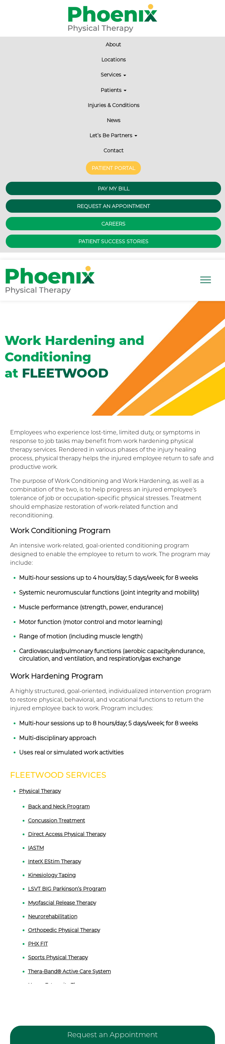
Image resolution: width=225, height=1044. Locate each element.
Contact (114, 150)
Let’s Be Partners (113, 135)
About (113, 44)
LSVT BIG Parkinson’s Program (67, 880)
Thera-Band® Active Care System (69, 962)
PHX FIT (38, 935)
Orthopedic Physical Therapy (64, 921)
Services (113, 74)
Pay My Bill (113, 180)
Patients (114, 90)
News (113, 120)
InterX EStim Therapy (54, 853)
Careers (113, 215)
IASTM (36, 839)
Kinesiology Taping (52, 866)
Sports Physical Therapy (58, 949)
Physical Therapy (40, 782)
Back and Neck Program (59, 798)
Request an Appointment (113, 197)
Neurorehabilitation (52, 907)
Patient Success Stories (113, 233)
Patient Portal (113, 165)
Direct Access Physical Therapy (67, 825)
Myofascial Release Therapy (62, 894)
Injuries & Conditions (113, 105)
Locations (113, 59)
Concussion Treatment (56, 811)
